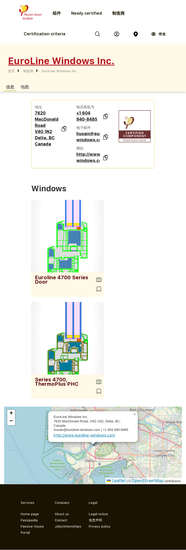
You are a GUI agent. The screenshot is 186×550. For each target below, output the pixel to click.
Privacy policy (99, 526)
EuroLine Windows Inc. (59, 71)
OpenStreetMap (148, 480)
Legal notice (98, 514)
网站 (80, 148)
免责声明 (95, 520)
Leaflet (116, 480)
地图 (25, 86)
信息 (10, 86)
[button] (135, 414)
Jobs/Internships (67, 526)
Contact (61, 520)
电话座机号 (85, 107)
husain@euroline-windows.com (88, 136)
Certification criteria (44, 33)
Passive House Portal (32, 529)
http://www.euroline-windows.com (88, 157)
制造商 (118, 13)
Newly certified (86, 13)
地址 (38, 107)
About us (62, 514)
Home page (30, 514)
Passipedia (29, 520)
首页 (11, 71)
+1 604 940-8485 (86, 116)
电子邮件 (83, 128)
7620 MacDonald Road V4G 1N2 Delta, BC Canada (46, 128)
